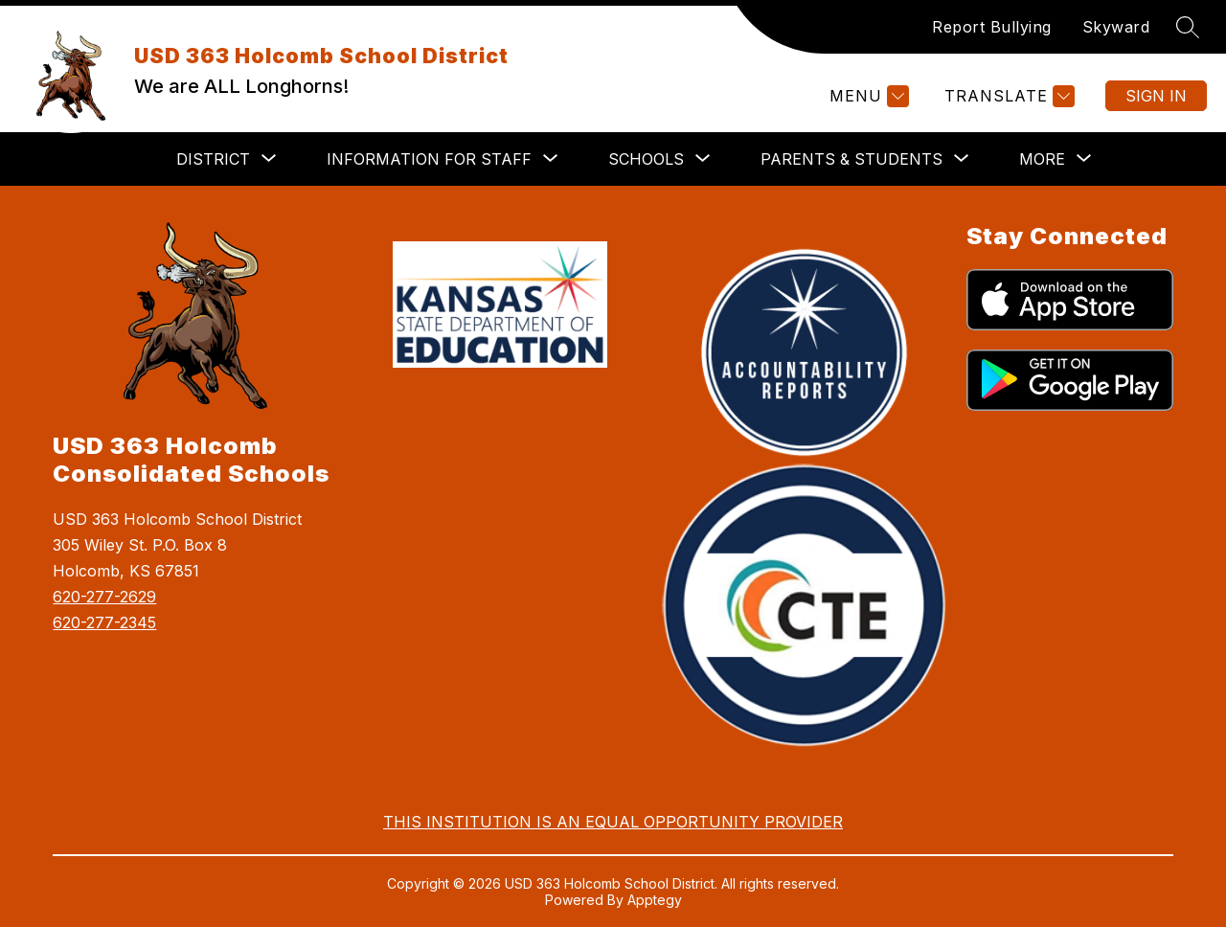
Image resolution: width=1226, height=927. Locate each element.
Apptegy (654, 900)
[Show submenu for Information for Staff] (429, 158)
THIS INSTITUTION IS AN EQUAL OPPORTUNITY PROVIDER (613, 821)
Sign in (1156, 95)
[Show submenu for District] (213, 158)
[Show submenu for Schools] (646, 158)
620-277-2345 (104, 622)
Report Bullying (992, 26)
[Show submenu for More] (1042, 158)
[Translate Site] (1007, 96)
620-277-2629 (104, 596)
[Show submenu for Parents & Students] (851, 158)
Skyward (1116, 26)
